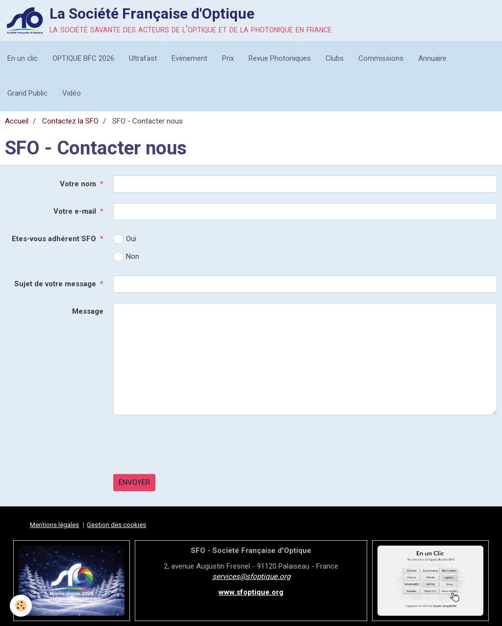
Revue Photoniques (280, 58)
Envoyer (134, 482)
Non (126, 256)
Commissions (380, 58)
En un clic (22, 58)
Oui (124, 239)
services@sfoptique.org (251, 576)
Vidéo (71, 93)
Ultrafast (143, 58)
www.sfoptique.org (251, 592)
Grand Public (27, 93)
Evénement (189, 58)
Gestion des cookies (116, 524)
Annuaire (432, 58)
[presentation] (187, 445)
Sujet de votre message (55, 283)
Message (87, 311)
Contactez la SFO (70, 121)
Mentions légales (54, 524)
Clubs (335, 58)
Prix (228, 58)
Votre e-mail (74, 211)
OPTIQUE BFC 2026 (83, 58)
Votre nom (78, 183)
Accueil (16, 121)
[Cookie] (21, 606)
